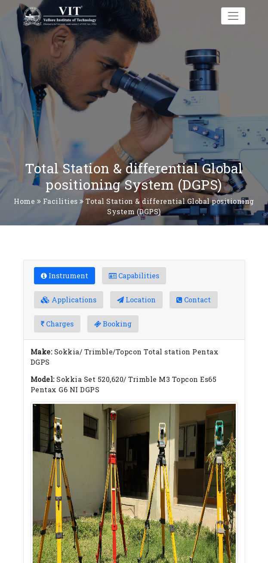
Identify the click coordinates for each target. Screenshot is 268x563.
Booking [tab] (113, 323)
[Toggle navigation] (233, 16)
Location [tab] (136, 299)
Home (24, 201)
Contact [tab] (193, 299)
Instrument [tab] (64, 275)
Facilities (60, 201)
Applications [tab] (68, 299)
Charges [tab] (57, 323)
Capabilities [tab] (134, 275)
